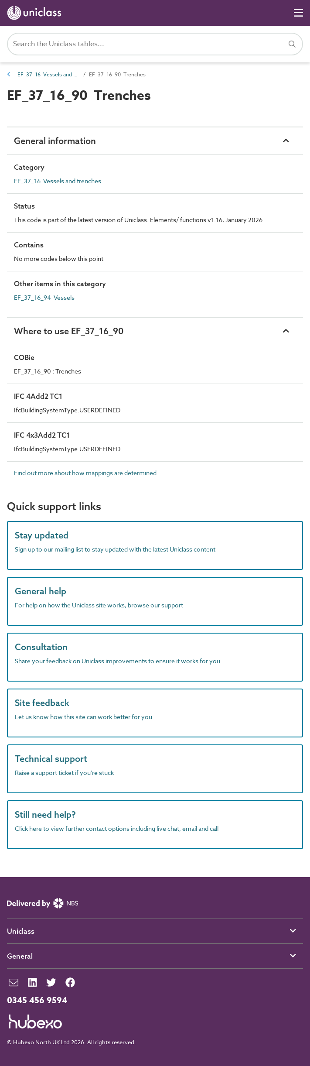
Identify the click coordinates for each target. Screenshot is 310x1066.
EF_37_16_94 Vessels (44, 297)
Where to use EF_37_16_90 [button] (68, 331)
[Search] (292, 44)
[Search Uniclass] (155, 44)
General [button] (20, 956)
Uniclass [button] (20, 931)
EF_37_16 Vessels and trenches (47, 74)
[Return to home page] (36, 13)
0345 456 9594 (37, 1000)
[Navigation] (298, 13)
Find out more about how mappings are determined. (86, 473)
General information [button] (55, 140)
